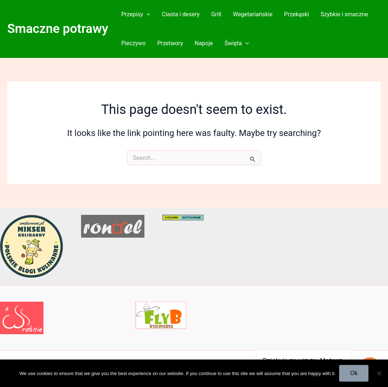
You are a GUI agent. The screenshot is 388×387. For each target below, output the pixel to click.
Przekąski (296, 14)
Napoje (204, 43)
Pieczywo (133, 43)
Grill (216, 14)
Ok (353, 373)
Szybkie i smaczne (344, 14)
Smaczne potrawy (57, 28)
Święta (236, 43)
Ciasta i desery (180, 14)
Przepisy (135, 14)
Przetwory (170, 43)
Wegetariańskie (252, 14)
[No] (379, 373)
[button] (146, 14)
